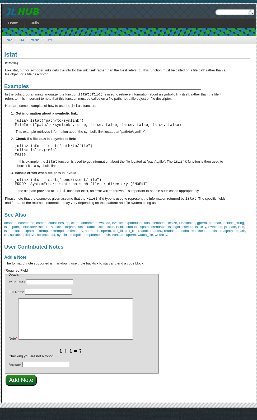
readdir (169, 240)
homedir (215, 232)
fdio (147, 232)
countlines (56, 232)
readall (143, 240)
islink (120, 236)
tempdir (76, 244)
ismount (132, 236)
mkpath (28, 240)
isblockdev (29, 236)
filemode (158, 232)
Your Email (17, 292)
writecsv (161, 244)
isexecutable (86, 236)
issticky (200, 236)
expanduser (133, 232)
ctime (75, 232)
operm (106, 240)
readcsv (156, 240)
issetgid (174, 236)
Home (8, 40)
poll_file (130, 240)
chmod (41, 232)
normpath (92, 240)
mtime (72, 240)
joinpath (230, 236)
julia (21, 40)
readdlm (182, 240)
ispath (144, 236)
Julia (35, 23)
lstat (7, 240)
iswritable (215, 236)
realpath (226, 240)
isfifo (102, 236)
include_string (233, 232)
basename (26, 232)
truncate (118, 244)
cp (67, 232)
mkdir (16, 240)
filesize (171, 232)
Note (13, 348)
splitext (42, 244)
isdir (58, 236)
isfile (111, 236)
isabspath (11, 236)
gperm (202, 232)
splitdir (15, 244)
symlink (62, 244)
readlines (198, 240)
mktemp (42, 240)
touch (106, 244)
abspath (10, 232)
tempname (91, 244)
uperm (131, 244)
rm (6, 244)
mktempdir (58, 240)
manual (35, 40)
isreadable (158, 236)
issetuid (187, 236)
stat (52, 244)
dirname (87, 232)
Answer (15, 374)
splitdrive (28, 244)
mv (81, 240)
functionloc (187, 232)
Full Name (16, 301)
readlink (212, 240)
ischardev (45, 236)
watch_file (145, 244)
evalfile (117, 232)
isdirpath (69, 236)
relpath (240, 240)
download (103, 232)
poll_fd (118, 240)
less (241, 236)
